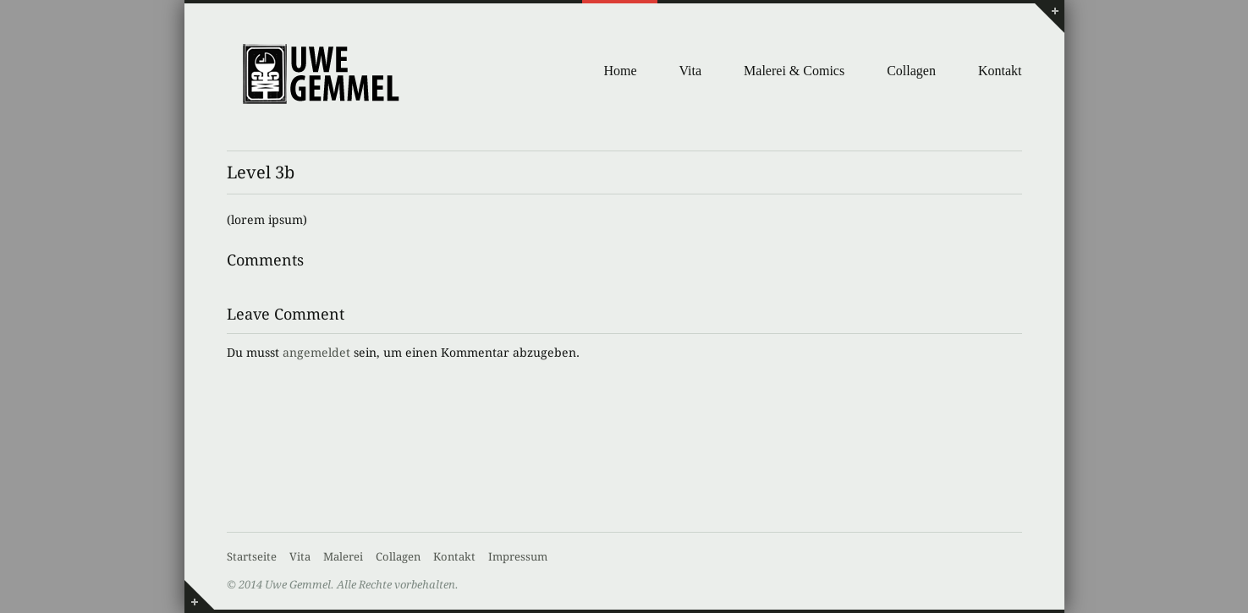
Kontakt (1000, 70)
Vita (690, 70)
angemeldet (316, 352)
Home (619, 70)
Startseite (252, 556)
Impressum (517, 556)
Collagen (911, 70)
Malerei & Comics (794, 70)
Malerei (343, 556)
